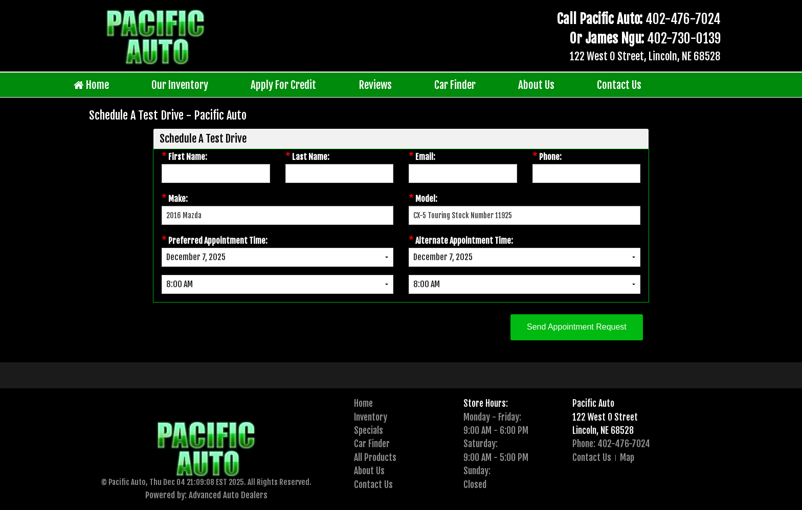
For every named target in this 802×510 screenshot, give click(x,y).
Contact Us (619, 84)
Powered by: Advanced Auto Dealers (206, 495)
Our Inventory (179, 84)
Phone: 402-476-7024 (611, 443)
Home (91, 85)
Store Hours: (485, 403)
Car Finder (455, 84)
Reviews (375, 84)
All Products (375, 457)
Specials (368, 430)
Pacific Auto (593, 403)
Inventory (370, 417)
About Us (536, 84)
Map (627, 457)
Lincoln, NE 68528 (603, 430)
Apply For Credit (283, 84)
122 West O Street (605, 417)
